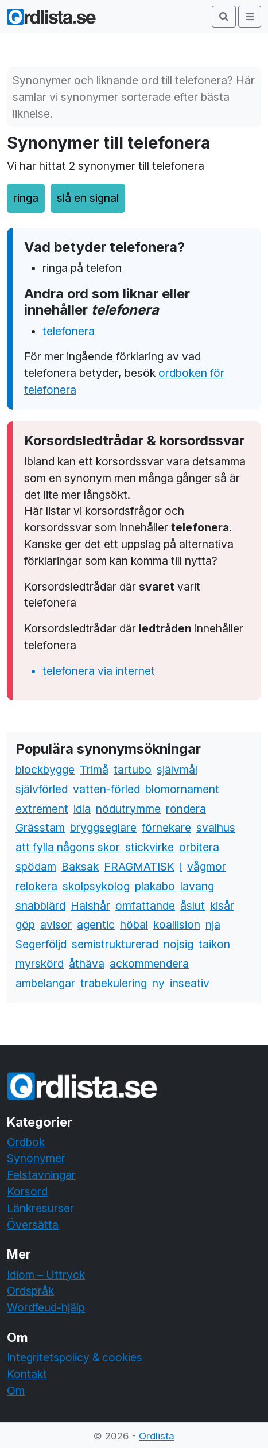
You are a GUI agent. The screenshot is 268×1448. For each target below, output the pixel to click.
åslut (192, 906)
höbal (134, 924)
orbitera (199, 847)
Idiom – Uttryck (46, 1275)
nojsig (178, 944)
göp (25, 924)
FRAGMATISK (139, 867)
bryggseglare (103, 827)
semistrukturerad (115, 944)
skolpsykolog (96, 886)
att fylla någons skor (67, 847)
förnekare (166, 827)
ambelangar (45, 983)
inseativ (189, 983)
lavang (197, 886)
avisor (56, 924)
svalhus (215, 827)
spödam (35, 867)
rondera (186, 809)
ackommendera (149, 963)
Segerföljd (41, 944)
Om (16, 1390)
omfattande (145, 906)
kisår (222, 906)
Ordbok (26, 1142)
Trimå (94, 770)
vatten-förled (106, 789)
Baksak (80, 867)
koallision (176, 924)
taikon (214, 944)
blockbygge (45, 770)
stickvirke (149, 847)
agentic (96, 924)
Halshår (90, 906)
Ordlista (156, 1436)
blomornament (182, 789)
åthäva (86, 963)
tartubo (133, 770)
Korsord (27, 1191)
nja (212, 924)
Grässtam (40, 827)
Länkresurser (40, 1208)
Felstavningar (41, 1175)
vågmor (206, 867)
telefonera (68, 331)
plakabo (155, 886)
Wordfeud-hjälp (46, 1307)
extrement (41, 809)
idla (82, 809)
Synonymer (36, 1158)
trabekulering (113, 983)
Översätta (33, 1225)
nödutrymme (128, 809)
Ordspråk (30, 1291)
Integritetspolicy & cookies (74, 1357)
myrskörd (39, 963)
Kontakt (27, 1374)
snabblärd (40, 906)
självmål (177, 770)
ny (158, 983)
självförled (41, 789)
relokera (36, 886)
